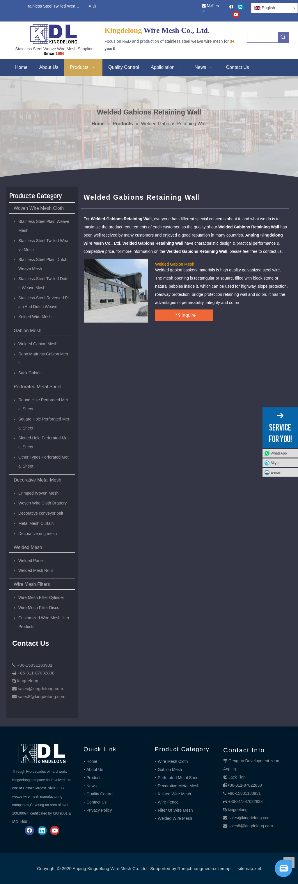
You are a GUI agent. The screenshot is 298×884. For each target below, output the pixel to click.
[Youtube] (236, 14)
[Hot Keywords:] (283, 37)
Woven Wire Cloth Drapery (42, 503)
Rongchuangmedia (195, 868)
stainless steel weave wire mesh (194, 41)
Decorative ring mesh (37, 533)
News (91, 785)
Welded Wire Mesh (175, 818)
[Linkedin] (240, 6)
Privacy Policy (99, 810)
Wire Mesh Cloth (173, 761)
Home (91, 761)
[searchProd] (262, 37)
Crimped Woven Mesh (38, 493)
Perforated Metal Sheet (38, 386)
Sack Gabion (30, 373)
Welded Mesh (28, 547)
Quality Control (99, 794)
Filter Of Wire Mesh (175, 810)
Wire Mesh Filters (32, 584)
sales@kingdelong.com (249, 817)
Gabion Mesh (27, 330)
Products (94, 777)
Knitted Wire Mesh (35, 316)
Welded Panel (31, 560)
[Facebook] (231, 6)
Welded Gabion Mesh (37, 343)
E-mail (276, 472)
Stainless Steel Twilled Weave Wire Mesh (52, 6)
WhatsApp (279, 453)
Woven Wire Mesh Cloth (39, 208)
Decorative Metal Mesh (37, 479)
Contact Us (96, 802)
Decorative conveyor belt (40, 513)
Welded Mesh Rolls (35, 570)
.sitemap (222, 868)
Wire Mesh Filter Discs (38, 607)
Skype (275, 463)
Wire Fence (168, 802)
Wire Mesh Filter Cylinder (41, 597)
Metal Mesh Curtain (36, 523)
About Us (94, 769)
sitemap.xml (249, 868)
